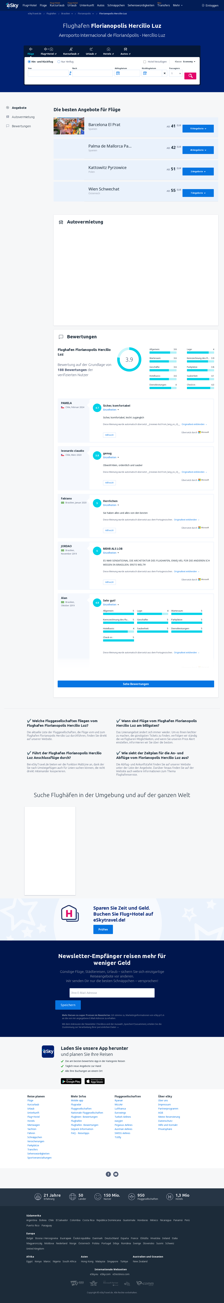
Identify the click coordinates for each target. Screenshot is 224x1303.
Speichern (68, 1005)
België (29, 1238)
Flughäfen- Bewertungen (84, 1125)
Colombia (75, 1220)
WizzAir (119, 1104)
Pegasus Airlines (123, 1125)
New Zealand (140, 1261)
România (126, 1243)
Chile (51, 1220)
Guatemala (129, 1220)
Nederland (61, 1243)
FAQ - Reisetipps (80, 1133)
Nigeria (57, 1261)
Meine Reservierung (169, 1116)
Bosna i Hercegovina (46, 1238)
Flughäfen (76, 1120)
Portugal (106, 1243)
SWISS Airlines (122, 1133)
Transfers (163, 5)
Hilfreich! (109, 435)
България (65, 1238)
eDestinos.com (121, 1274)
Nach (74, 68)
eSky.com (105, 1274)
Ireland (166, 1238)
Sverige (137, 1243)
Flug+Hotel (30, 5)
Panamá (177, 1220)
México (154, 1220)
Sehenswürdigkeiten (141, 5)
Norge (72, 1243)
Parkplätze (33, 1145)
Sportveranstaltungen (39, 1157)
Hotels (31, 1120)
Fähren (31, 1133)
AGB (160, 1112)
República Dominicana (108, 1220)
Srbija (116, 1243)
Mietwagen (33, 1125)
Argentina (31, 1220)
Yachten (31, 1129)
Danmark (97, 1238)
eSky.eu (94, 1274)
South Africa (69, 1261)
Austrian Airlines (123, 1129)
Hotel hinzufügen (157, 61)
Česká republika (81, 1238)
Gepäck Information (82, 1129)
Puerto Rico (32, 1225)
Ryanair (119, 1100)
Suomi (159, 1243)
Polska (95, 1243)
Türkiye (124, 1261)
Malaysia (100, 1261)
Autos (100, 5)
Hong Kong (87, 1261)
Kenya (38, 1261)
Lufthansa (120, 1108)
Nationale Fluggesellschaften (87, 1112)
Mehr (176, 5)
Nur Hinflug (67, 61)
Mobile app (77, 1100)
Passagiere (174, 68)
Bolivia (42, 1220)
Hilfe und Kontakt (168, 1125)
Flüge (43, 5)
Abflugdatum (121, 68)
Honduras (142, 1220)
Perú (187, 1220)
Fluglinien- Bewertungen (84, 1116)
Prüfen (103, 929)
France (134, 1238)
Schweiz (169, 1243)
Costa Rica (88, 1220)
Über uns (163, 1100)
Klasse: (178, 61)
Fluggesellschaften (81, 1108)
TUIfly (118, 1137)
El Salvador (62, 1220)
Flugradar (76, 1104)
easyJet (119, 1120)
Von (30, 68)
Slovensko (148, 1243)
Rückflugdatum (149, 68)
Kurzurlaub (57, 5)
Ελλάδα (144, 1238)
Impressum (164, 1104)
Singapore (112, 1261)
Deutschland (112, 1238)
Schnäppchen (116, 5)
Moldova (49, 1243)
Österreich (84, 1243)
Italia (175, 1238)
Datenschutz (165, 1120)
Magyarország (34, 1243)
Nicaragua (165, 1220)
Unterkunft (87, 5)
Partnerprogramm (168, 1108)
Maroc (47, 1261)
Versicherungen (35, 1141)
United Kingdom (35, 1248)
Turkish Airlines (123, 1116)
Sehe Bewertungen (136, 684)
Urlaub (72, 5)
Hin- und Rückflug (42, 61)
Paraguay (47, 1225)
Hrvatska (155, 1238)
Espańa (125, 1238)
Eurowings (120, 1112)
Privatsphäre (165, 1129)
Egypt (29, 1261)
